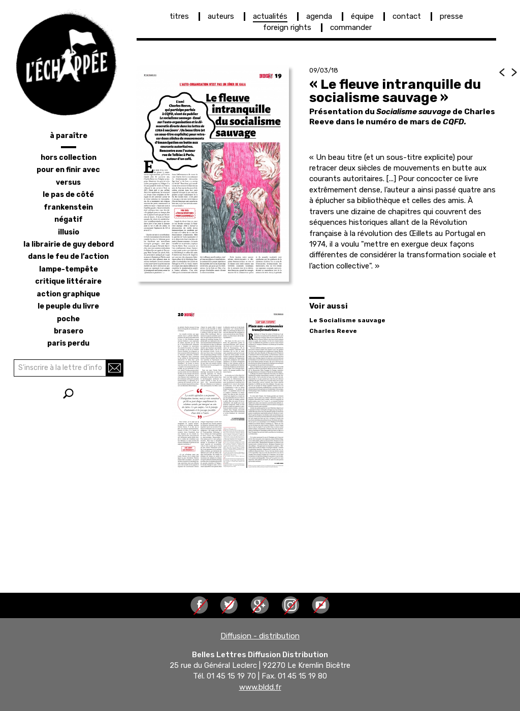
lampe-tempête (68, 269)
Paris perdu (68, 343)
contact (407, 16)
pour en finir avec (68, 169)
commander (351, 27)
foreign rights (287, 27)
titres (179, 16)
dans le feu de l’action (68, 256)
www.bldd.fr (260, 687)
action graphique (68, 294)
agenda (319, 16)
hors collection (68, 157)
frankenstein (68, 207)
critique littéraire (68, 281)
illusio (68, 232)
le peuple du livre (68, 306)
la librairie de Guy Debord (68, 244)
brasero (68, 331)
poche (68, 319)
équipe (362, 16)
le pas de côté (68, 194)
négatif (68, 219)
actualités (270, 16)
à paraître (68, 135)
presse (451, 16)
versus (68, 182)
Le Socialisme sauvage (347, 320)
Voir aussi (328, 306)
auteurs (221, 16)
